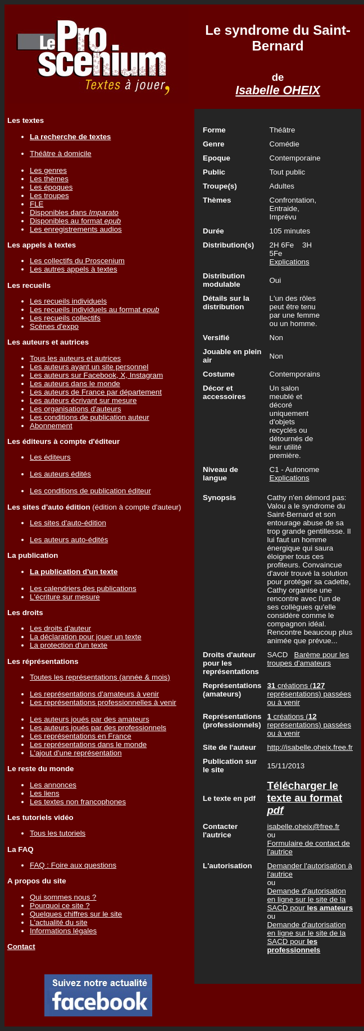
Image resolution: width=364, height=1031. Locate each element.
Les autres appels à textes (73, 269)
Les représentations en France (80, 736)
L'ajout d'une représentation (76, 753)
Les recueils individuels (68, 301)
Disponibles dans (74, 212)
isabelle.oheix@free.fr (303, 826)
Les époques (51, 187)
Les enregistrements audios (76, 229)
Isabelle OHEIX (277, 90)
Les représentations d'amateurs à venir (94, 694)
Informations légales (63, 931)
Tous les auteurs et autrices (75, 358)
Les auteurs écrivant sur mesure (83, 400)
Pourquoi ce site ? (60, 905)
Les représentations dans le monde (88, 744)
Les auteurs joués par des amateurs (89, 719)
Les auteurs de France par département (96, 392)
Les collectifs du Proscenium (77, 260)
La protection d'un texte (68, 645)
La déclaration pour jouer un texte (86, 637)
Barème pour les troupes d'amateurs (308, 658)
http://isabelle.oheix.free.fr (310, 747)
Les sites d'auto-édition (68, 523)
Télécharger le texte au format (304, 798)
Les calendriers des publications (83, 588)
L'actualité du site (59, 922)
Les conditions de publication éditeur (90, 491)
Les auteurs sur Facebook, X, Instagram (96, 375)
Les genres (48, 170)
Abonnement (51, 425)
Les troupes (49, 195)
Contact (21, 946)
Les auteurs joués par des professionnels (98, 727)
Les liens (45, 793)
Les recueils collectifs (65, 318)
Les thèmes (49, 179)
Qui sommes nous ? (63, 897)
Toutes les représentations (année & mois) (100, 677)
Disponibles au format (75, 221)
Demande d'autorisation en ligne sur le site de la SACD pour (310, 899)
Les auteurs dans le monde (75, 383)
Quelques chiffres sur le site (76, 914)
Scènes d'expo (54, 326)
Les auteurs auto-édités (69, 539)
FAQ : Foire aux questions (73, 865)
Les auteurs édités (60, 474)
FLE (36, 204)
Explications (290, 262)
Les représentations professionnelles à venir (103, 702)
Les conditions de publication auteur (89, 417)
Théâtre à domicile (61, 153)
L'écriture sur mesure (65, 597)
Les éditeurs (50, 457)
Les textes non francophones (78, 802)
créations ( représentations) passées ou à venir (309, 694)
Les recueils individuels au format (94, 309)
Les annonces (53, 785)
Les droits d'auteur (60, 628)
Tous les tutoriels (57, 833)
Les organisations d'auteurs (75, 409)
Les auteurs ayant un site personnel (89, 367)
